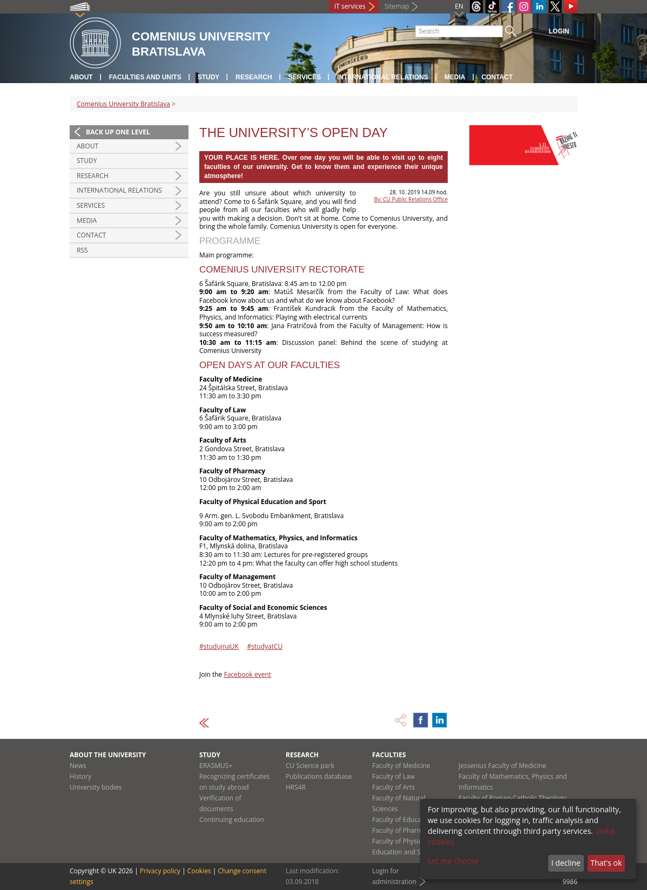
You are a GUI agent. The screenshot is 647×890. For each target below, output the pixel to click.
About (81, 77)
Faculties (389, 754)
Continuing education (231, 819)
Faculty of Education (402, 819)
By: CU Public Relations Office (411, 199)
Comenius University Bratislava (123, 103)
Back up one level (118, 132)
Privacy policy (160, 870)
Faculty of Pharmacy (402, 830)
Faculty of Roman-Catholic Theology (512, 798)
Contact (497, 77)
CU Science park (310, 765)
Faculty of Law (393, 776)
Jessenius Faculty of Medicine (502, 765)
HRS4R (296, 787)
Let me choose (453, 860)
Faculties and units (145, 77)
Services (304, 77)
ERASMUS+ (215, 765)
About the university (108, 754)
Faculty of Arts (393, 787)
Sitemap (397, 6)
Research (253, 77)
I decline (566, 863)
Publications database (319, 776)
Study (209, 77)
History (80, 776)
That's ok (606, 863)
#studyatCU (265, 646)
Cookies (199, 870)
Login (559, 31)
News (78, 765)
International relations (382, 77)
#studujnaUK (219, 646)
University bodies (96, 787)
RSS (82, 250)
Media (455, 77)
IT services (350, 6)
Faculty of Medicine (401, 765)
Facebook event (247, 674)
